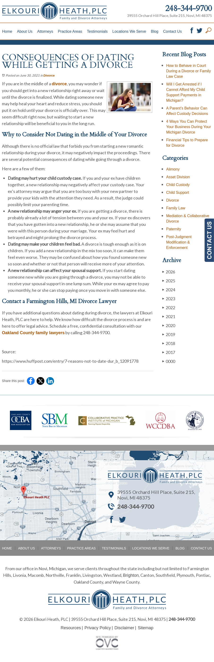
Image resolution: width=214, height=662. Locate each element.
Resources (71, 627)
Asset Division (178, 177)
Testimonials (97, 31)
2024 (168, 289)
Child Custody (178, 185)
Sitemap (145, 627)
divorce (59, 83)
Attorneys (45, 31)
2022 (168, 307)
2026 (168, 271)
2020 (168, 325)
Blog (154, 31)
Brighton (131, 575)
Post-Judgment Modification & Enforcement (179, 242)
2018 (168, 343)
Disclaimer (124, 627)
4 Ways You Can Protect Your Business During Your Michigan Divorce (188, 126)
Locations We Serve (129, 31)
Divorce (49, 75)
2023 (168, 298)
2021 (168, 316)
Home (7, 31)
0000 (168, 361)
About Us (25, 31)
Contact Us (172, 31)
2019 (168, 334)
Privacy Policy (97, 627)
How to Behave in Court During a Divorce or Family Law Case (188, 71)
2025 (168, 280)
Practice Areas (70, 31)
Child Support (177, 193)
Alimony (173, 169)
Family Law (175, 208)
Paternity (173, 229)
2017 (168, 352)
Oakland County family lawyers (33, 332)
